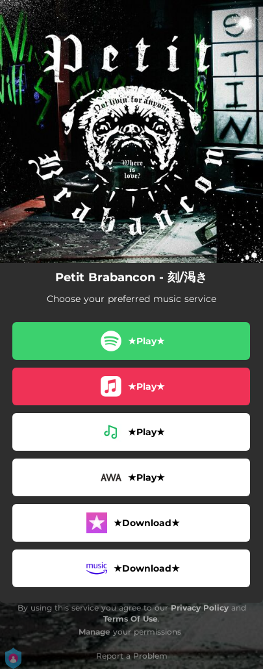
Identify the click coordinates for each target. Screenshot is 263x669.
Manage (94, 632)
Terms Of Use (130, 619)
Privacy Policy (200, 607)
